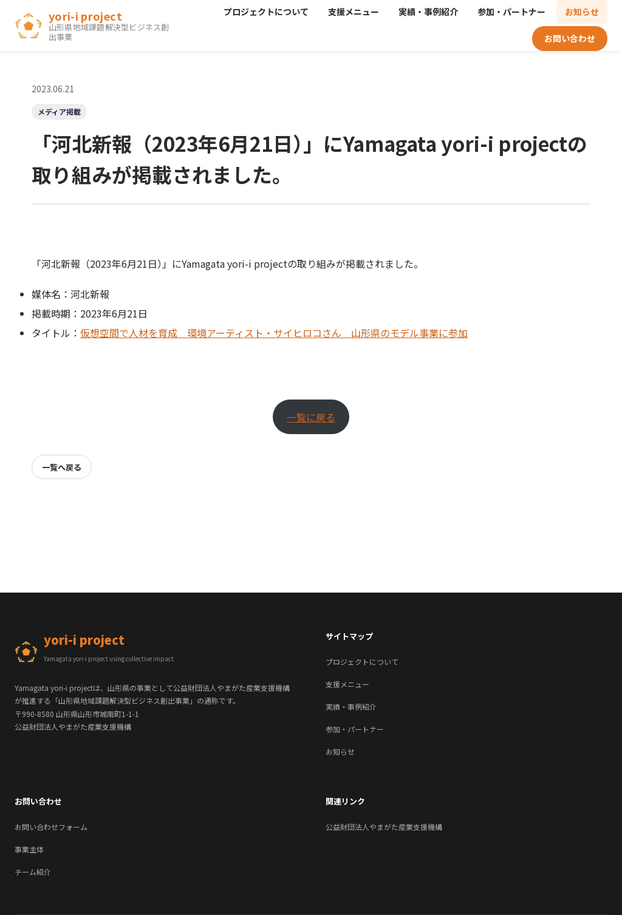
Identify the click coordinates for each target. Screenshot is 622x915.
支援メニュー (353, 11)
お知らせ (582, 11)
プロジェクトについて (266, 11)
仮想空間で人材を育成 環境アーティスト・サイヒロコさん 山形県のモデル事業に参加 (274, 332)
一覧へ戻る (61, 467)
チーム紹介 (33, 871)
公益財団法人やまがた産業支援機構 (384, 826)
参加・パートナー (511, 11)
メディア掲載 (59, 111)
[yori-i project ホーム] (94, 26)
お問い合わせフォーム (51, 826)
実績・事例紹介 (428, 11)
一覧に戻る (311, 417)
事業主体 (29, 849)
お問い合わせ (569, 38)
